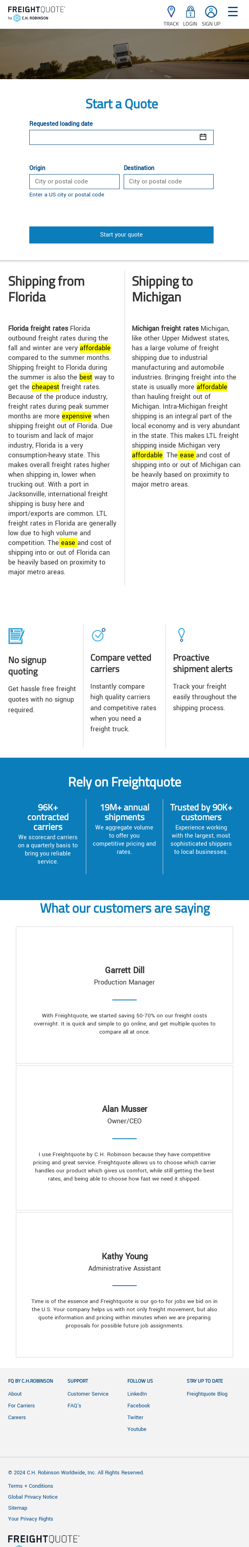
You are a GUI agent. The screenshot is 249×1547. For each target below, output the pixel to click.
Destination (139, 168)
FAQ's (74, 1405)
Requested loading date (61, 124)
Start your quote (121, 235)
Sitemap (17, 1508)
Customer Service (88, 1394)
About (15, 1394)
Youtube (136, 1429)
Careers (17, 1417)
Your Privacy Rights (30, 1519)
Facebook (138, 1405)
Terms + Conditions (30, 1486)
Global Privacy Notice (33, 1497)
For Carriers (21, 1405)
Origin (37, 168)
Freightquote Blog (207, 1394)
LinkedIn (137, 1394)
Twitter (135, 1417)
